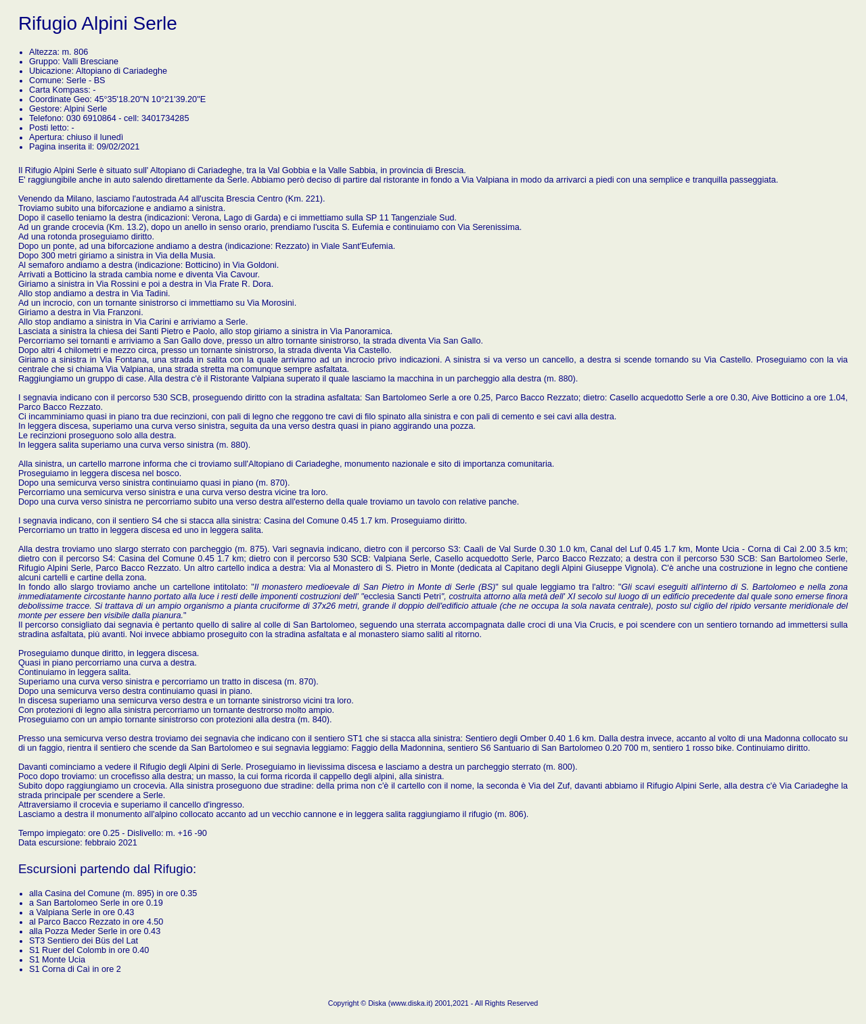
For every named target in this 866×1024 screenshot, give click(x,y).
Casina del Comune (82, 893)
